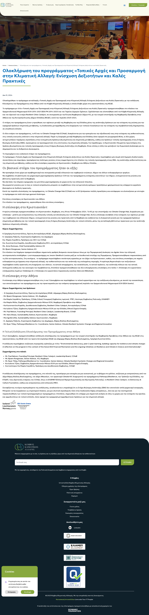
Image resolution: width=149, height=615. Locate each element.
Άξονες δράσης (38, 5)
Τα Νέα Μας (80, 5)
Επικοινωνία (24, 11)
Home (4, 65)
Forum (105, 5)
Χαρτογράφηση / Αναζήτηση (64, 5)
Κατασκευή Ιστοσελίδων (65, 599)
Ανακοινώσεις (13, 65)
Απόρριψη (12, 592)
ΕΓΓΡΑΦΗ (127, 462)
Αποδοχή (27, 592)
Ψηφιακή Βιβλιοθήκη (93, 5)
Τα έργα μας (50, 5)
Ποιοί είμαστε (25, 5)
